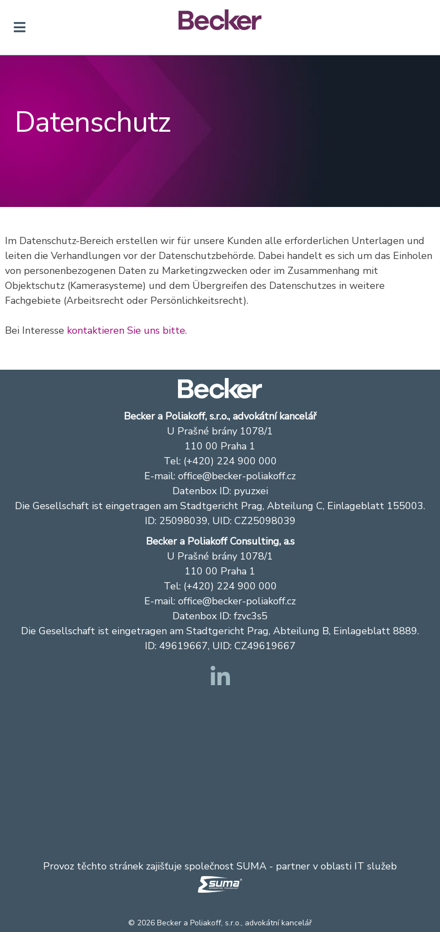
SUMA (251, 866)
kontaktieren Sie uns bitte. (127, 330)
